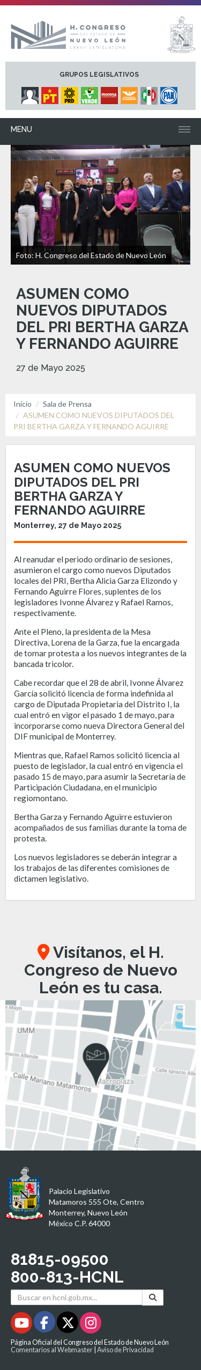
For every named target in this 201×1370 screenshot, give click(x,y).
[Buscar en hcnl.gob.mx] (77, 1297)
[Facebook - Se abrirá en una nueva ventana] (45, 1324)
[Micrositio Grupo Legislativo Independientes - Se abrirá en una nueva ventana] (31, 92)
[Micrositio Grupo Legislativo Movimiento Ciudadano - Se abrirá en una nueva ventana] (130, 92)
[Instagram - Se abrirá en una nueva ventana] (90, 1324)
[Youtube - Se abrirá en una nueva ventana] (22, 1324)
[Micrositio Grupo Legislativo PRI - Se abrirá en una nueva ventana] (150, 92)
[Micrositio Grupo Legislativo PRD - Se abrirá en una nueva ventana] (71, 92)
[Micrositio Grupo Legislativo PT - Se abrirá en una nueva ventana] (51, 92)
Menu (21, 129)
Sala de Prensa (67, 403)
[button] (100, 1075)
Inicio (22, 403)
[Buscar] (152, 1297)
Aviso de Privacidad (125, 1350)
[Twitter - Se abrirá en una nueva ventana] (68, 1324)
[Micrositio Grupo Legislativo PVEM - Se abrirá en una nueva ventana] (91, 92)
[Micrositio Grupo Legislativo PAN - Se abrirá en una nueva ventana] (170, 92)
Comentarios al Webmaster (52, 1350)
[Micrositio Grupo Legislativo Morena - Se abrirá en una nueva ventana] (111, 92)
